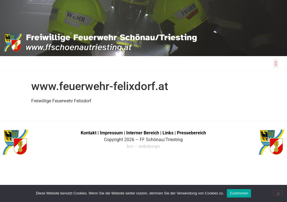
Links (167, 133)
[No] (278, 193)
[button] (276, 63)
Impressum (112, 133)
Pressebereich (191, 133)
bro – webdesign (143, 146)
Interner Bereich (142, 133)
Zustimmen (239, 193)
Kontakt (88, 133)
